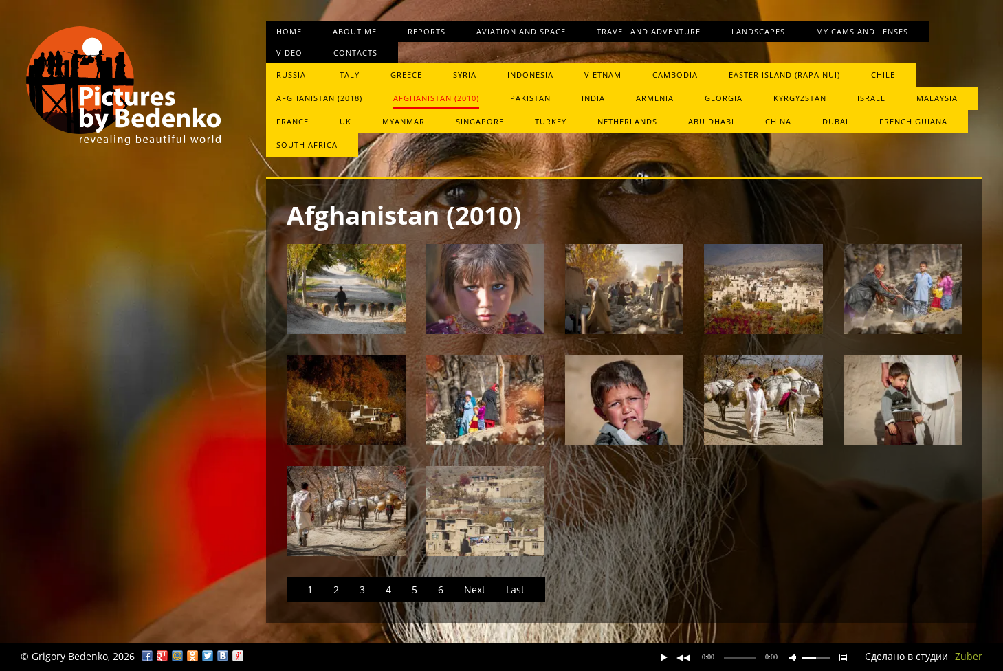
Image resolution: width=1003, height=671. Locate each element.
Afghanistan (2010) (436, 98)
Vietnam (602, 74)
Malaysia (937, 98)
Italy (348, 74)
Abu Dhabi (711, 121)
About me (355, 31)
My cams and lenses (862, 31)
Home (289, 31)
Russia (291, 74)
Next (474, 589)
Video (289, 52)
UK (345, 121)
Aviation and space (521, 31)
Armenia (655, 98)
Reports (426, 31)
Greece (406, 74)
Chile (883, 74)
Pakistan (530, 98)
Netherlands (627, 121)
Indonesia (530, 74)
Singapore (480, 121)
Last (515, 589)
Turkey (550, 121)
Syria (464, 74)
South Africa (307, 145)
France (292, 121)
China (778, 121)
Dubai (835, 121)
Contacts (355, 52)
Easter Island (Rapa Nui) (784, 74)
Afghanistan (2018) (319, 98)
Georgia (723, 98)
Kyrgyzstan (799, 98)
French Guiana (913, 121)
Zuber (968, 656)
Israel (871, 98)
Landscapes (758, 31)
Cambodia (675, 74)
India (593, 98)
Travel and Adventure (649, 31)
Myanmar (403, 121)
